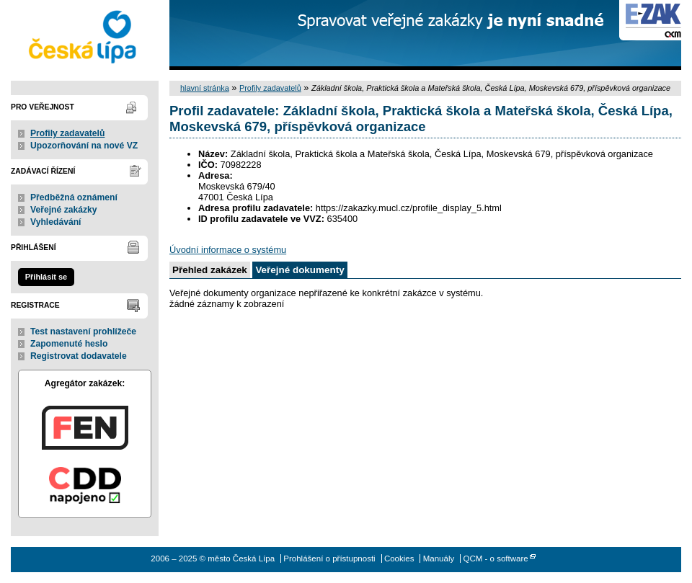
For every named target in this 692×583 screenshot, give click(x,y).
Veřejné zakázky (63, 210)
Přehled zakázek (209, 269)
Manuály (439, 558)
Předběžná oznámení (73, 197)
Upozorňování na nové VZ (84, 146)
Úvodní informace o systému (227, 249)
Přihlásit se (46, 276)
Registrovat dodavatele (78, 356)
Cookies (399, 558)
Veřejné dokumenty (299, 269)
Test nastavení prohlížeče (83, 331)
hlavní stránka (204, 88)
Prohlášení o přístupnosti (329, 558)
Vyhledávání (55, 222)
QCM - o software (495, 558)
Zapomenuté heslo (68, 344)
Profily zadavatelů (67, 133)
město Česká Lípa (84, 35)
